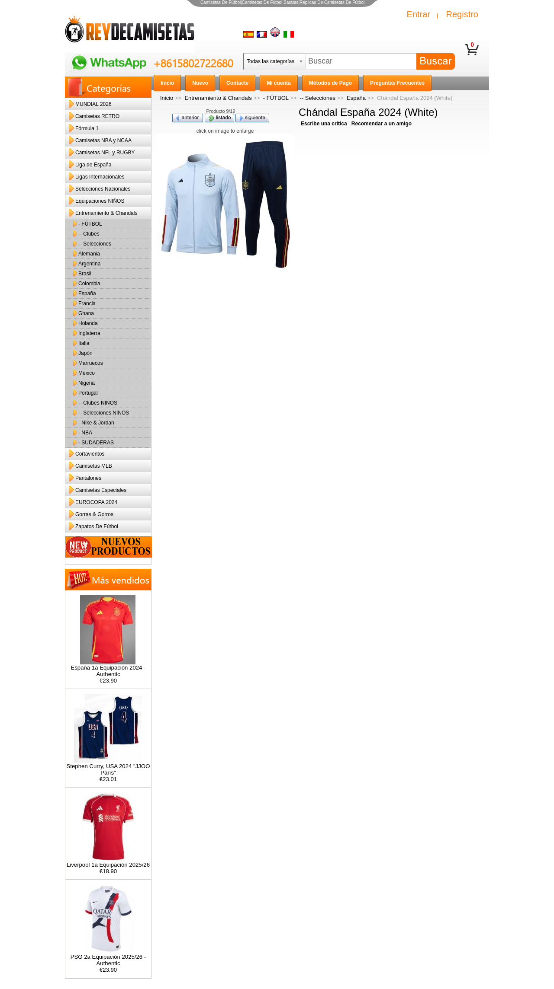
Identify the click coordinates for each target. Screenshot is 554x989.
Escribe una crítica (324, 124)
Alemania (89, 254)
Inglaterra (89, 333)
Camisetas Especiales (100, 490)
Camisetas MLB (93, 466)
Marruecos (90, 363)
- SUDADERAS (96, 443)
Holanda (88, 323)
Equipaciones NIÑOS (99, 201)
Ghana (86, 313)
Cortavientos (89, 454)
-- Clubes (89, 234)
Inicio (166, 98)
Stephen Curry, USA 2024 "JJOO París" (108, 767)
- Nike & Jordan (96, 423)
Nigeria (86, 383)
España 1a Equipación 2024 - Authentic (108, 668)
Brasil (84, 274)
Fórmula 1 (87, 128)
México (86, 373)
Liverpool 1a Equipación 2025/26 (108, 862)
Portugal (88, 393)
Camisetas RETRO (97, 116)
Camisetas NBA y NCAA (103, 140)
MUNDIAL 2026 (93, 104)
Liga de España (93, 165)
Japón (85, 353)
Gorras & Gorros (94, 514)
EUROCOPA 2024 (96, 502)
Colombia (89, 284)
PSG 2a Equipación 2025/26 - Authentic (108, 957)
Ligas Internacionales (99, 177)
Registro (462, 14)
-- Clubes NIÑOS (97, 403)
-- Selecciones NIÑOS (103, 413)
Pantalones (88, 478)
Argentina (89, 264)
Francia (87, 303)
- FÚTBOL (276, 98)
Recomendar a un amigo (381, 124)
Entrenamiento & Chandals (217, 98)
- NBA (85, 433)
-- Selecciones (317, 98)
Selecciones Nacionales (102, 189)
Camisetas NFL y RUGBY (105, 153)
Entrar (418, 14)
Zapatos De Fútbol (96, 526)
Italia (83, 343)
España (356, 98)
